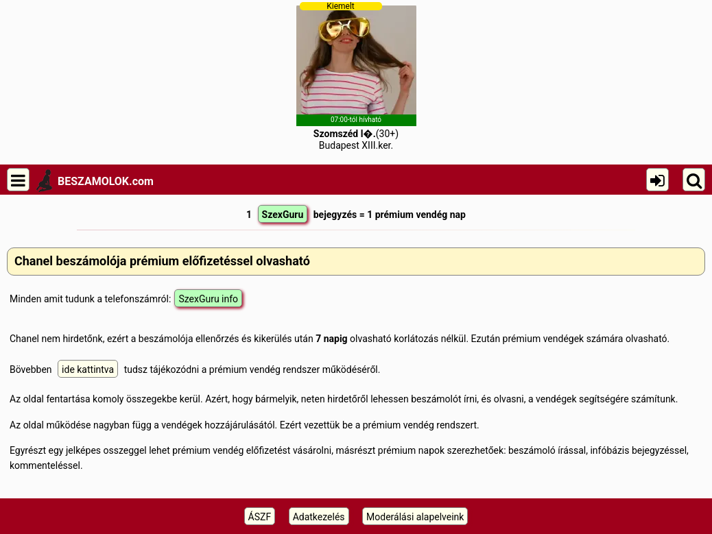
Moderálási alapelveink (415, 516)
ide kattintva (88, 369)
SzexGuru (283, 214)
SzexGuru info (208, 298)
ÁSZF (260, 516)
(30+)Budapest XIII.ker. (356, 76)
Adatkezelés (319, 516)
